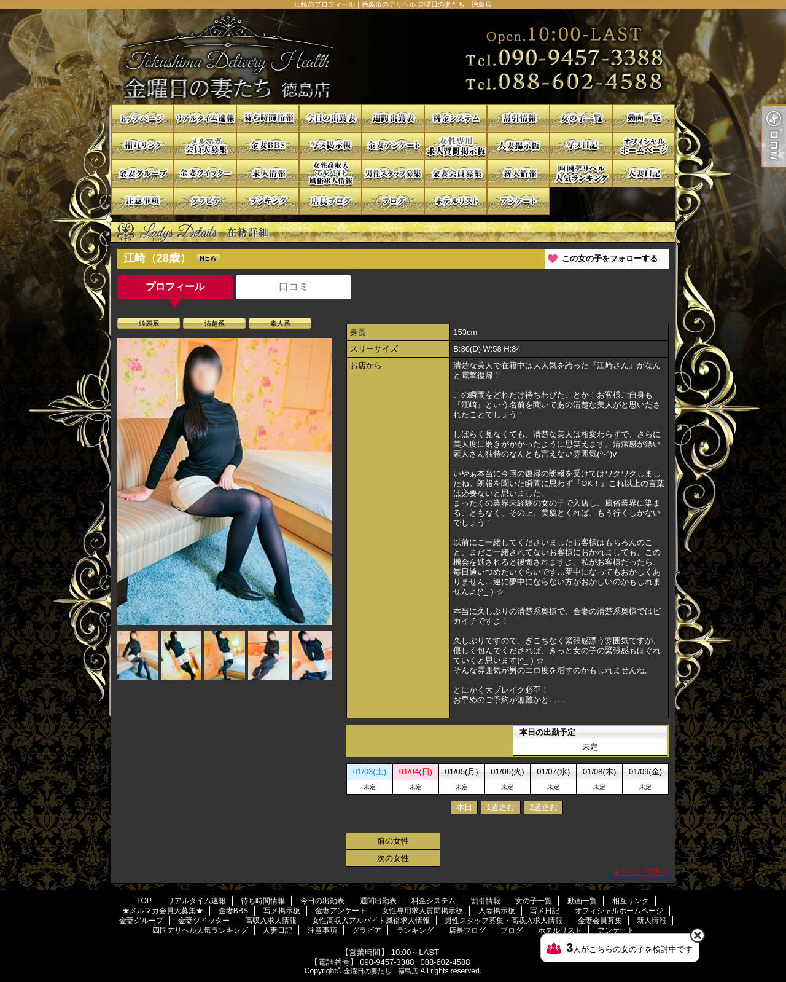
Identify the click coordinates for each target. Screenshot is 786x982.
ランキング (267, 201)
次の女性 (393, 858)
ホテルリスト (455, 201)
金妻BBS (267, 146)
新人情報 (518, 173)
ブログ (393, 201)
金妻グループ (142, 173)
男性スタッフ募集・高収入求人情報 (393, 173)
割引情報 (518, 118)
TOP (142, 118)
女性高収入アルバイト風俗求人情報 (330, 173)
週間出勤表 (393, 118)
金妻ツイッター (205, 173)
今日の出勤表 (330, 118)
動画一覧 (643, 118)
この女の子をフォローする (610, 258)
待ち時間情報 (267, 118)
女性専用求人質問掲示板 (455, 146)
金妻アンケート (393, 146)
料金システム (455, 118)
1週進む (500, 807)
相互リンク (142, 146)
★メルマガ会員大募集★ (205, 146)
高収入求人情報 (267, 173)
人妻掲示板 (518, 146)
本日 (464, 807)
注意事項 (142, 201)
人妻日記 (643, 173)
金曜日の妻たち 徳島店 (381, 971)
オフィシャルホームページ (643, 146)
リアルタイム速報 (205, 118)
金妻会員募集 (455, 173)
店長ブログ (330, 201)
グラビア (205, 201)
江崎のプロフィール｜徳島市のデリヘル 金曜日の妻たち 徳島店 (393, 56)
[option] (224, 481)
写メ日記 (581, 146)
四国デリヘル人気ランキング (581, 173)
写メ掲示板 (330, 146)
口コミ (293, 286)
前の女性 (393, 841)
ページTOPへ (645, 871)
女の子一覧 (581, 118)
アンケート (518, 201)
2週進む (543, 807)
